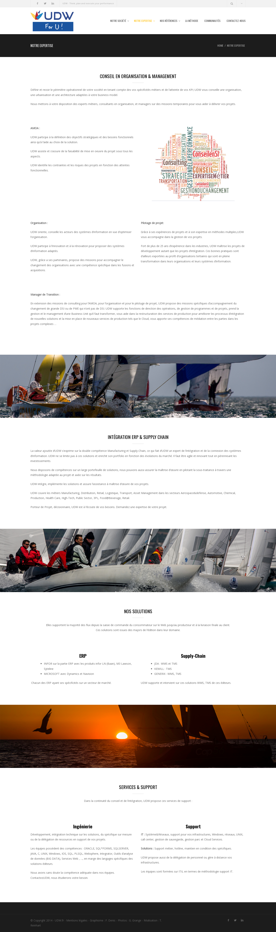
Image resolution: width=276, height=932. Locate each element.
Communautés (212, 21)
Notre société (118, 21)
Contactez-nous (236, 21)
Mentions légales (76, 920)
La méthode (191, 21)
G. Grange (135, 920)
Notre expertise (143, 21)
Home (220, 45)
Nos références (168, 21)
